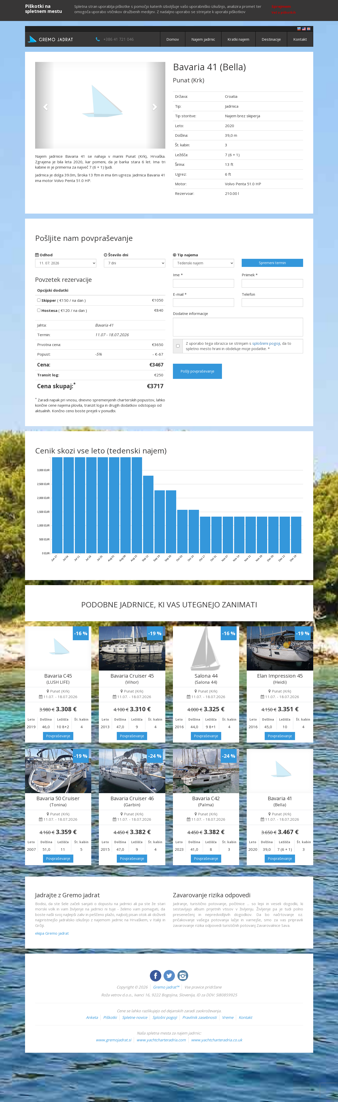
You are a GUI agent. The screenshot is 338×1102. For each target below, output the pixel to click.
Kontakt (300, 39)
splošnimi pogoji (266, 343)
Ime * (178, 274)
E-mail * (180, 294)
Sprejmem (281, 6)
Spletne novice (134, 1017)
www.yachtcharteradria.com (161, 1039)
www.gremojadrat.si (113, 1039)
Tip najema (185, 254)
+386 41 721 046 (118, 39)
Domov (172, 39)
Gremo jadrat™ (166, 987)
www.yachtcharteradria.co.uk (216, 1039)
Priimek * (250, 274)
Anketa (92, 1017)
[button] (45, 105)
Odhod (44, 254)
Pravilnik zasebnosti (199, 1017)
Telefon (248, 294)
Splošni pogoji (164, 1017)
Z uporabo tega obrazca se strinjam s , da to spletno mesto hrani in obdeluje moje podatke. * (238, 346)
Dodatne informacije (190, 313)
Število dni (116, 254)
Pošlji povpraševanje (197, 371)
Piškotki (110, 1017)
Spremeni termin (272, 262)
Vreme (227, 1017)
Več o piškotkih (284, 12)
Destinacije (271, 39)
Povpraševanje (58, 735)
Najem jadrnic (203, 39)
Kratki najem (238, 39)
